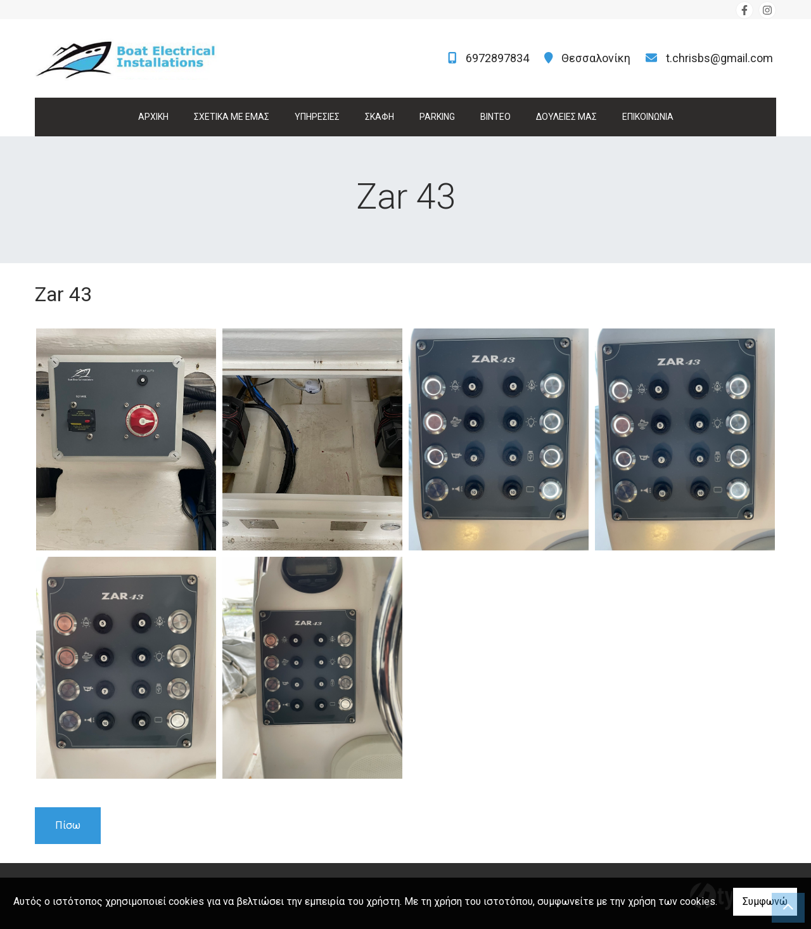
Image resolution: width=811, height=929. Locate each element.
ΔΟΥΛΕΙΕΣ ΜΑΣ (566, 117)
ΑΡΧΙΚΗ (153, 117)
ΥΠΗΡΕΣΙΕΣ (317, 117)
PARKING (437, 117)
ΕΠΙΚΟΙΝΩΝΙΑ (648, 117)
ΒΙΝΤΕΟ (495, 117)
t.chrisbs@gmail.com (719, 58)
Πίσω (67, 825)
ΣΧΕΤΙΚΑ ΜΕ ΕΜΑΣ (231, 117)
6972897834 (497, 58)
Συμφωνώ (765, 901)
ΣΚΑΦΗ (379, 117)
